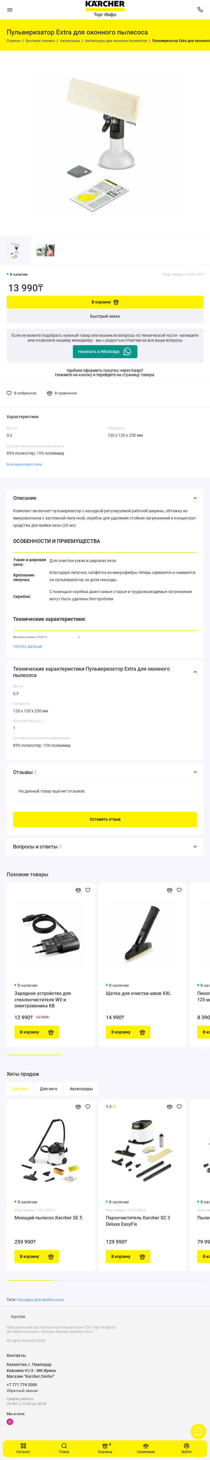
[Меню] (10, 9)
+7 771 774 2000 (22, 1384)
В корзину (37, 1256)
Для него (48, 1088)
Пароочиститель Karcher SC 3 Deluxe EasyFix (138, 1221)
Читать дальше (27, 646)
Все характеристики (24, 464)
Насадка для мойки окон (40, 1299)
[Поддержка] (200, 9)
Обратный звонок (22, 1390)
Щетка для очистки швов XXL (138, 993)
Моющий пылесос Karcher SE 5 (48, 1218)
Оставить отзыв (105, 819)
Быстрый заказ (105, 316)
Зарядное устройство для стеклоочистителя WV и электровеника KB (42, 1000)
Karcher (18, 1316)
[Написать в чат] (198, 1431)
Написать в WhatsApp (105, 351)
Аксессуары (81, 1088)
